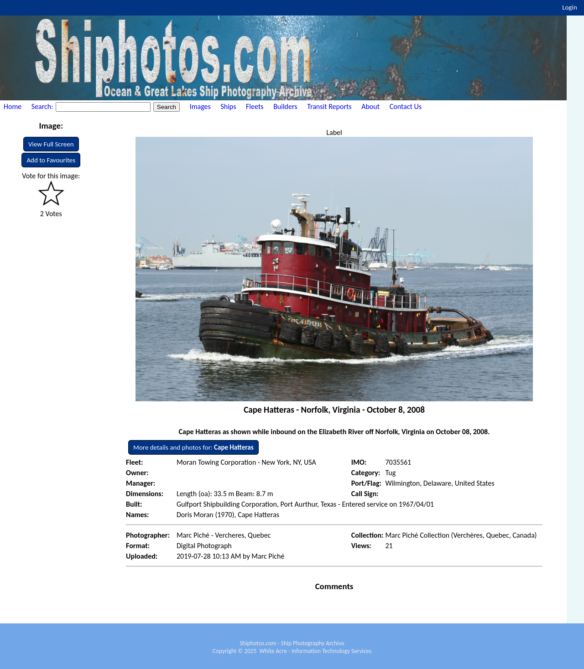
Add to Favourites (50, 160)
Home (12, 106)
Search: (43, 106)
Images (200, 106)
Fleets (254, 106)
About (370, 106)
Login (569, 7)
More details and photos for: (193, 447)
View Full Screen (51, 144)
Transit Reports (329, 106)
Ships (228, 106)
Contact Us (406, 106)
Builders (285, 106)
